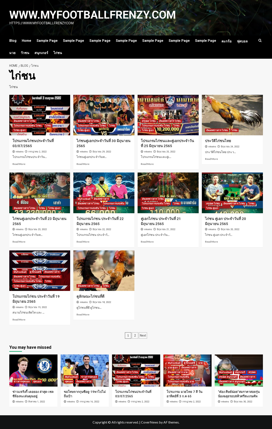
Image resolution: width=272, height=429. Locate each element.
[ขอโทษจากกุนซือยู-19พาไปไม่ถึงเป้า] (85, 370)
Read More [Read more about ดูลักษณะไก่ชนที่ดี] (83, 314)
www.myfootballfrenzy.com (93, 14)
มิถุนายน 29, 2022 (102, 151)
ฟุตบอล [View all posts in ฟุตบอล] (37, 381)
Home (26, 41)
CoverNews (149, 422)
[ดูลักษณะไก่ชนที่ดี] (103, 270)
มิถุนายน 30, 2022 (243, 401)
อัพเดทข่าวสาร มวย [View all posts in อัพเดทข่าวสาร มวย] (177, 372)
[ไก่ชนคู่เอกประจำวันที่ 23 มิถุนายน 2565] (39, 192)
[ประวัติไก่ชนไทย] (232, 115)
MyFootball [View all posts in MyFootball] (84, 199)
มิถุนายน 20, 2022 (230, 229)
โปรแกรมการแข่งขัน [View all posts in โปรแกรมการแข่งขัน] (113, 203)
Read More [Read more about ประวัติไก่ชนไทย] (211, 158)
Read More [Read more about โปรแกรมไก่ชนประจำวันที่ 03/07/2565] (18, 164)
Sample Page (47, 41)
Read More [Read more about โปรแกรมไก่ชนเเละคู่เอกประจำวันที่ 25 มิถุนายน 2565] (147, 164)
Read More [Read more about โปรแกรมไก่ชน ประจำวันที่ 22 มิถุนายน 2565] (83, 241)
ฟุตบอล (242, 41)
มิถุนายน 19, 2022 (37, 307)
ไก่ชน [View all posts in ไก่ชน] (48, 125)
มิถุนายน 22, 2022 (102, 229)
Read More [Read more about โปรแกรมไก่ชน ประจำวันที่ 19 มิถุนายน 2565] (18, 319)
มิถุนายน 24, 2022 (230, 146)
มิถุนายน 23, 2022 (37, 229)
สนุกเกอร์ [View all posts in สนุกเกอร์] (240, 372)
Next (143, 335)
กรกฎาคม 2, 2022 (37, 151)
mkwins (20, 151)
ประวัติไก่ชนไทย (218, 141)
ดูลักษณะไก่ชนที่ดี (90, 296)
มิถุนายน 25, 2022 (166, 151)
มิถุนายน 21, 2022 (166, 229)
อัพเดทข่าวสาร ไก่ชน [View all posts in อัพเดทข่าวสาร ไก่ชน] (24, 121)
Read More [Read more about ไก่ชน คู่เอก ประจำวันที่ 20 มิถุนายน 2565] (211, 241)
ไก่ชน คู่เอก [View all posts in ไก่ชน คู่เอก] (20, 130)
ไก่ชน (57, 53)
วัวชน (25, 53)
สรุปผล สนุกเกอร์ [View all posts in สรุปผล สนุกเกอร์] (227, 377)
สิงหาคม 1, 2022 (36, 401)
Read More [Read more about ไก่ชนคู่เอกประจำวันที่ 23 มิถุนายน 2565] (18, 241)
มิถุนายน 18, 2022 (102, 302)
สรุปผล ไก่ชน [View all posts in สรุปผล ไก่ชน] (149, 121)
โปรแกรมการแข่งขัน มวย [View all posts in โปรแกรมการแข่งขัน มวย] (181, 381)
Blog (12, 41)
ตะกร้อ (226, 41)
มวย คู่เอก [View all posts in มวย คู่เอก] (173, 367)
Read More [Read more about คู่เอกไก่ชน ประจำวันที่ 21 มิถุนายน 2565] (147, 241)
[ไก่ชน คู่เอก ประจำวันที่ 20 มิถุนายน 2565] (232, 192)
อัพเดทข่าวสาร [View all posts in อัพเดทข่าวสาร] (101, 199)
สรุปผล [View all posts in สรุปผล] (252, 372)
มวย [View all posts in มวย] (200, 363)
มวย (12, 53)
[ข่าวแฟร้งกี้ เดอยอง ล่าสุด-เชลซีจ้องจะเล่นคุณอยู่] (33, 370)
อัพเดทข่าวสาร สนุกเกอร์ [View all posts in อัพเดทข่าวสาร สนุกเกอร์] (232, 381)
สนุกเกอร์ (41, 53)
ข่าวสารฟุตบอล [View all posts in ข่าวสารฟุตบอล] (22, 381)
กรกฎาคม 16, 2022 (89, 401)
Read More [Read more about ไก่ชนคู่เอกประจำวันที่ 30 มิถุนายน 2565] (83, 164)
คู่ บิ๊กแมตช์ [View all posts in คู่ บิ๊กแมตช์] (35, 272)
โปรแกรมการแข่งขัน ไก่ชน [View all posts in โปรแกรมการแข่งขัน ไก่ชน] (28, 125)
